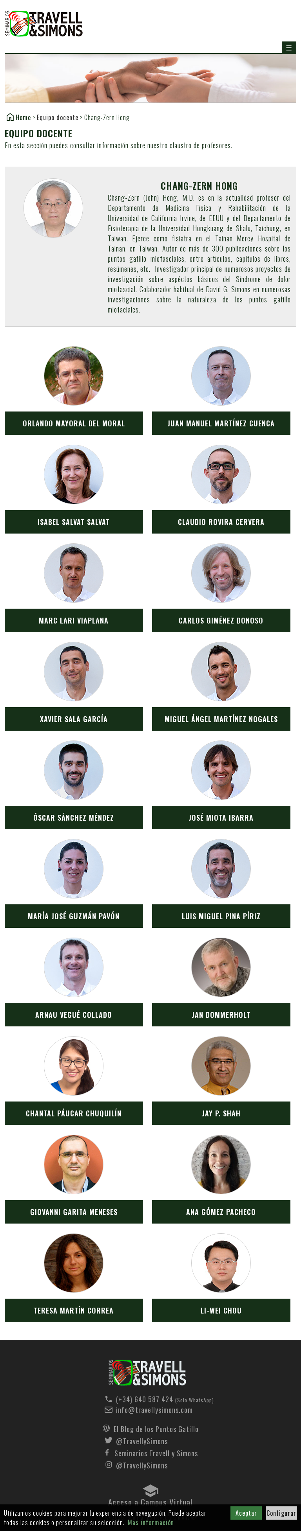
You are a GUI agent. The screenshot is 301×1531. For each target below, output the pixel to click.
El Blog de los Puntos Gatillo (156, 1428)
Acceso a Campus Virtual (150, 1500)
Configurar (281, 1513)
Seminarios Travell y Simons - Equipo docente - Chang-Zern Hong (147, 1373)
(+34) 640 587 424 (156, 1399)
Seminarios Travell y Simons (44, 24)
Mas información (151, 1522)
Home (23, 117)
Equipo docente (57, 117)
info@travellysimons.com (154, 1409)
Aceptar (246, 1513)
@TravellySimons (142, 1440)
